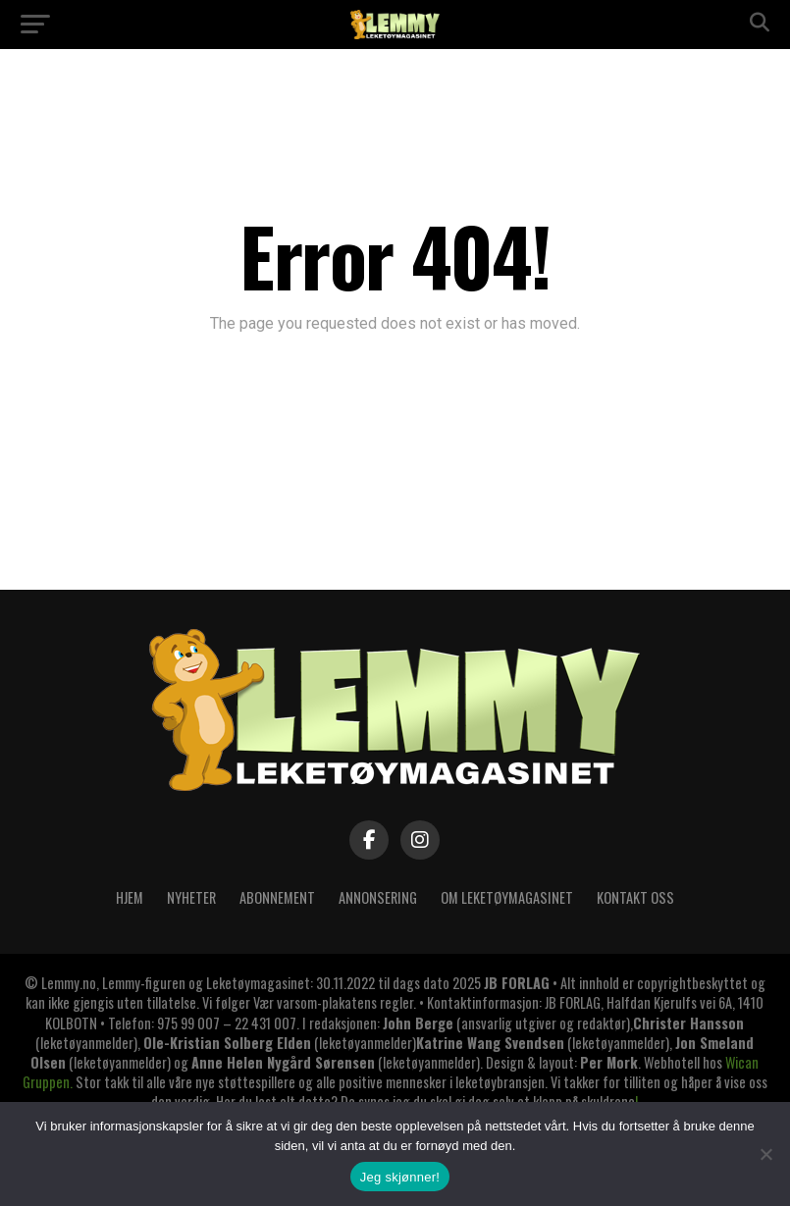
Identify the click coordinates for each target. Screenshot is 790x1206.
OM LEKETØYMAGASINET (507, 897)
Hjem (129, 897)
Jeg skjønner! (400, 1177)
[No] (765, 1154)
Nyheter (191, 897)
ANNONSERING (378, 897)
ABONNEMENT (277, 897)
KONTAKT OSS (635, 897)
